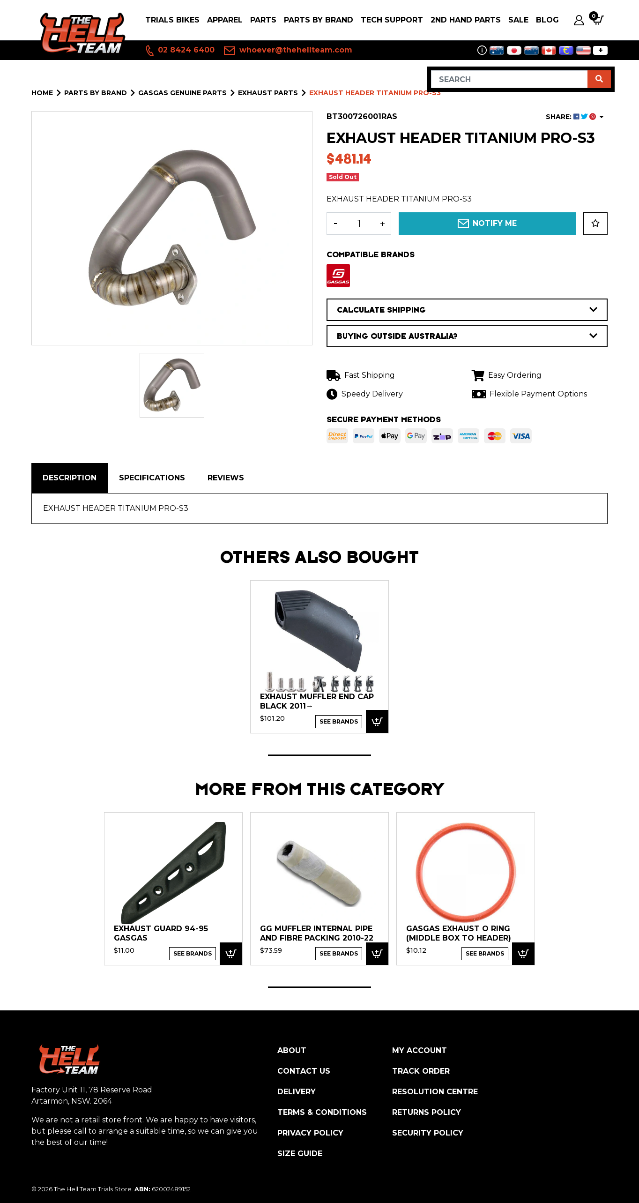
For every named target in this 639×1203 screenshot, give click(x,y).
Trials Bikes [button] (172, 19)
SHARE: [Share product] (572, 116)
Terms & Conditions (322, 1112)
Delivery (296, 1091)
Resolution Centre (435, 1091)
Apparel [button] (225, 19)
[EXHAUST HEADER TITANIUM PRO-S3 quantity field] (359, 223)
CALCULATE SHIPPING (467, 310)
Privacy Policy (310, 1132)
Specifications (152, 477)
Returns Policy (426, 1112)
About (291, 1050)
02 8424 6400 (179, 50)
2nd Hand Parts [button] (466, 19)
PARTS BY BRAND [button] (318, 19)
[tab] (69, 478)
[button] (595, 223)
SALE (518, 19)
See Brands (339, 721)
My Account (419, 1050)
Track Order (421, 1071)
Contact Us (303, 1071)
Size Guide (299, 1153)
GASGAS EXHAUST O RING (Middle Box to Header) (458, 933)
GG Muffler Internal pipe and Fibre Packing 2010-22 (316, 933)
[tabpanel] (319, 656)
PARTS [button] (263, 19)
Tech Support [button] (392, 19)
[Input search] (509, 79)
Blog (547, 19)
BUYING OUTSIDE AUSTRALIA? (467, 336)
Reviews (226, 477)
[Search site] (599, 79)
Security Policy (427, 1132)
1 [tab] (319, 755)
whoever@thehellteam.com (288, 50)
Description (70, 477)
